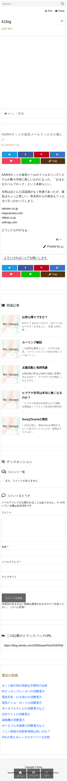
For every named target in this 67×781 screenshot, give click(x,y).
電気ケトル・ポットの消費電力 (22, 702)
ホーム (10, 113)
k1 (62, 246)
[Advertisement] (33, 71)
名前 (5, 546)
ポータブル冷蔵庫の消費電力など (23, 725)
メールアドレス (11, 561)
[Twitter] (9, 154)
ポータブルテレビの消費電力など (23, 708)
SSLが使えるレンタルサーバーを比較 (26, 737)
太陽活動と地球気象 (35, 367)
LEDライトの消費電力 (16, 714)
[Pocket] (11, 161)
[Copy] (53, 161)
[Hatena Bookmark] (57, 154)
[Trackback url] (33, 645)
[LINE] (30, 161)
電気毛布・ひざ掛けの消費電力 (22, 697)
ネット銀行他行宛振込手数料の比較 (25, 685)
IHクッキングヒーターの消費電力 (23, 691)
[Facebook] (25, 154)
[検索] (62, 4)
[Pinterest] (41, 154)
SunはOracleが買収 (35, 419)
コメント (7, 512)
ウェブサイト (9, 576)
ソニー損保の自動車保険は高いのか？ (26, 731)
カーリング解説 (32, 342)
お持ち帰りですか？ (35, 317)
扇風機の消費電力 (13, 719)
